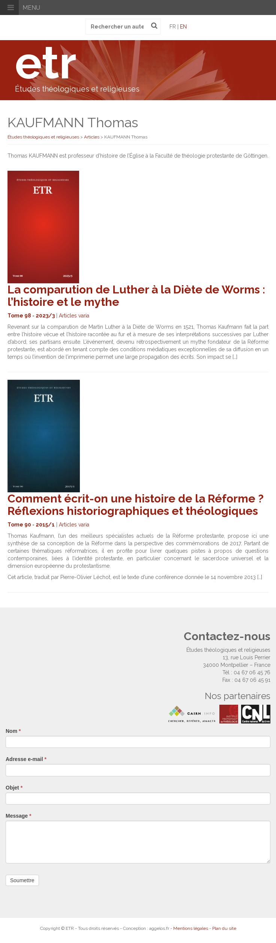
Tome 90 (19, 525)
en (183, 27)
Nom (13, 731)
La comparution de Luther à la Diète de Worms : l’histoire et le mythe (136, 295)
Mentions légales (190, 928)
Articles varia (74, 316)
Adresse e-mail (26, 759)
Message (19, 816)
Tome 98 (19, 316)
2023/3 (45, 316)
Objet (14, 788)
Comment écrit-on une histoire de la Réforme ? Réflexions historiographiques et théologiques (136, 504)
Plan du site (224, 928)
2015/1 (45, 525)
